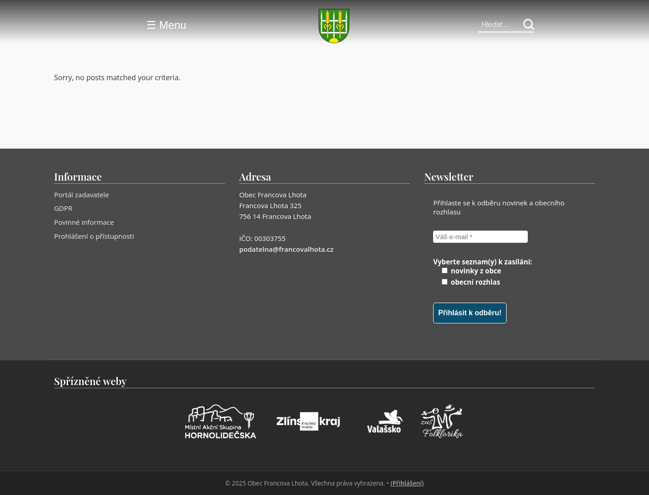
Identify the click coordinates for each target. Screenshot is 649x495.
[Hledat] (528, 25)
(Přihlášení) (407, 483)
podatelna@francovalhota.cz (286, 249)
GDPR (63, 208)
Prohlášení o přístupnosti (94, 236)
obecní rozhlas (471, 281)
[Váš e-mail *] (480, 237)
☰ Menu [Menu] (166, 25)
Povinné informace (84, 222)
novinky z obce (471, 270)
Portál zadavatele (81, 194)
